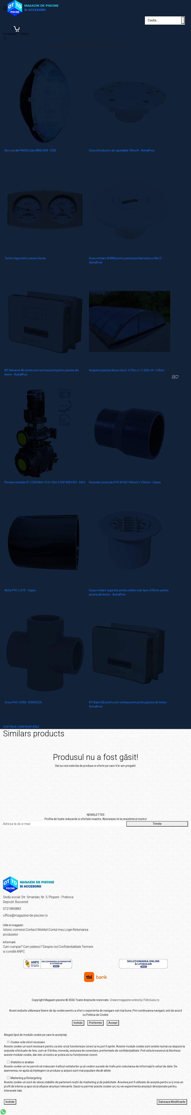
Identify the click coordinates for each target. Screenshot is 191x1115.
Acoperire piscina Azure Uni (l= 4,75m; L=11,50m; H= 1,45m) (126, 370)
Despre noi (50, 947)
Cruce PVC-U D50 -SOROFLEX (23, 702)
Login (68, 930)
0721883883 (12, 909)
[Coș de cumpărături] (16, 30)
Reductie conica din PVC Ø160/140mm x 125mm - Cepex (125, 482)
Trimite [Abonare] (157, 823)
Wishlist (42, 930)
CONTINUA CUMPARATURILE (21, 726)
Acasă (100, 736)
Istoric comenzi (14, 930)
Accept (112, 1022)
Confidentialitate (69, 947)
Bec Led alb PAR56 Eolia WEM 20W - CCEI (30, 150)
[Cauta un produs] (182, 20)
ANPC (21, 951)
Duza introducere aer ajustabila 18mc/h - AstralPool (121, 150)
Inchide (78, 1022)
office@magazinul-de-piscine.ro (25, 915)
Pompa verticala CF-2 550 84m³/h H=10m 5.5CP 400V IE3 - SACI (45, 482)
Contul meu (56, 930)
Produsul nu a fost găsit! (123, 736)
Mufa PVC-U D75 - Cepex (20, 590)
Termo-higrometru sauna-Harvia (25, 258)
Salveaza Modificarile (171, 1101)
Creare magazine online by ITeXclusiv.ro (134, 1000)
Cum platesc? (32, 947)
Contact (31, 930)
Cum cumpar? (13, 947)
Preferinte (95, 1022)
